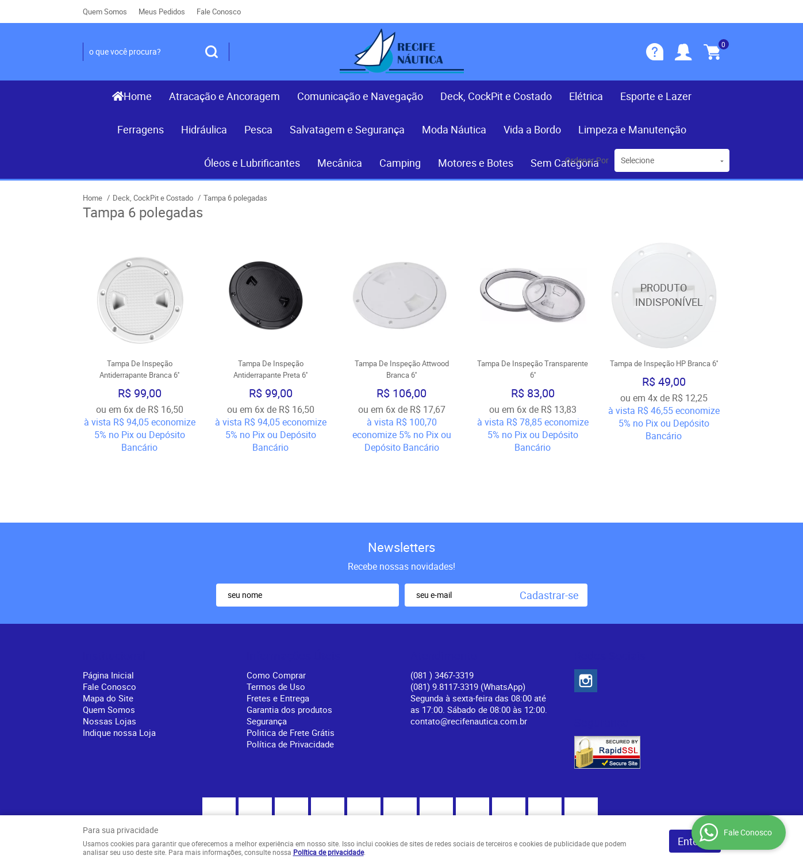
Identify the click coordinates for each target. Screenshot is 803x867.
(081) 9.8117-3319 (467, 629)
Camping (400, 163)
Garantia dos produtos (289, 652)
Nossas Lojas (109, 663)
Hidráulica (204, 129)
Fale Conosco (219, 11)
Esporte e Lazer (655, 96)
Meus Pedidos (162, 11)
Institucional (114, 598)
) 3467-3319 (442, 617)
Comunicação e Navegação (360, 96)
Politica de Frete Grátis (291, 675)
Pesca (258, 129)
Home (138, 96)
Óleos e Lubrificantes (252, 163)
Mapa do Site (108, 640)
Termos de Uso (276, 629)
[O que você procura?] (211, 52)
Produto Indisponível (664, 295)
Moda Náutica (454, 129)
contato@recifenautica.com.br (468, 663)
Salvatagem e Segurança (347, 129)
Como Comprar (276, 617)
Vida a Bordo (532, 129)
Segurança (267, 663)
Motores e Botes (475, 163)
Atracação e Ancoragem (224, 96)
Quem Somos (105, 11)
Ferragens (140, 129)
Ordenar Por (587, 160)
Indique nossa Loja (119, 675)
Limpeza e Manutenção (632, 129)
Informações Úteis (293, 598)
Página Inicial (108, 617)
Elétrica (586, 96)
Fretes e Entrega (278, 640)
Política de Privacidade (290, 686)
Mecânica (339, 163)
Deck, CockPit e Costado (496, 96)
